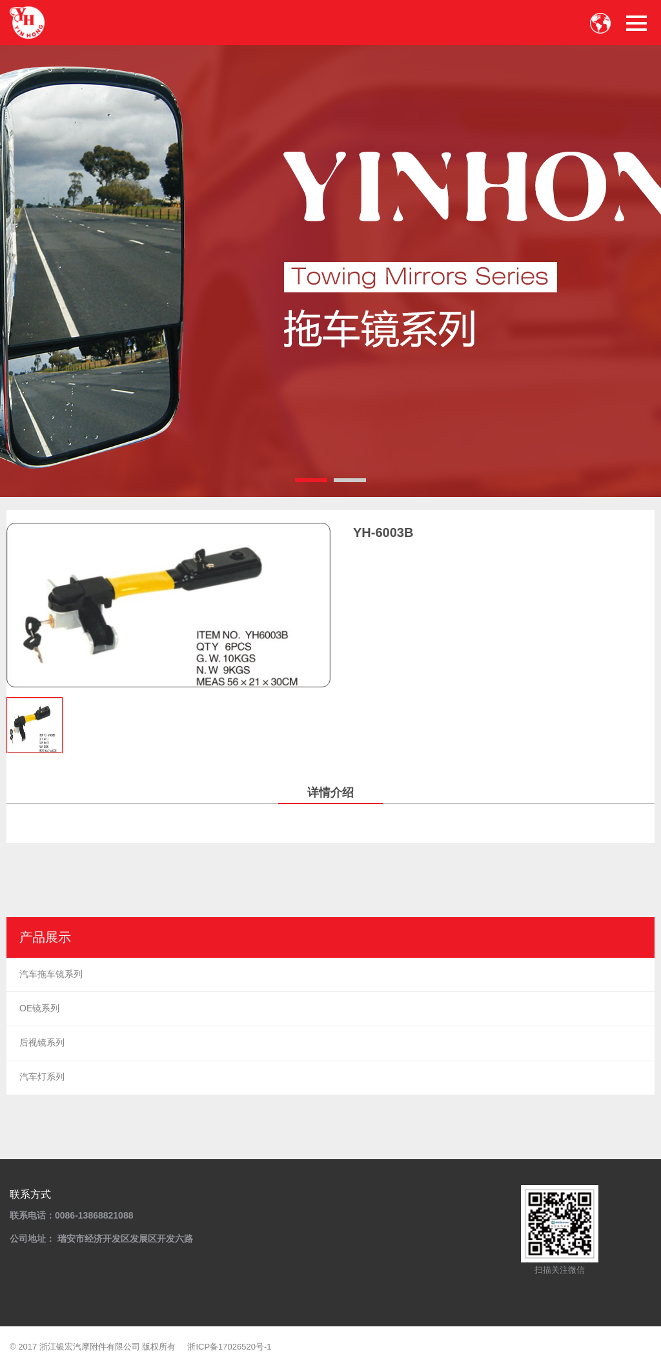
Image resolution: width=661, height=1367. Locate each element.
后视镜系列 (42, 1042)
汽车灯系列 (42, 1076)
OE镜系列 (39, 1008)
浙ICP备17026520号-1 (229, 1347)
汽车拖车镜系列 (51, 974)
